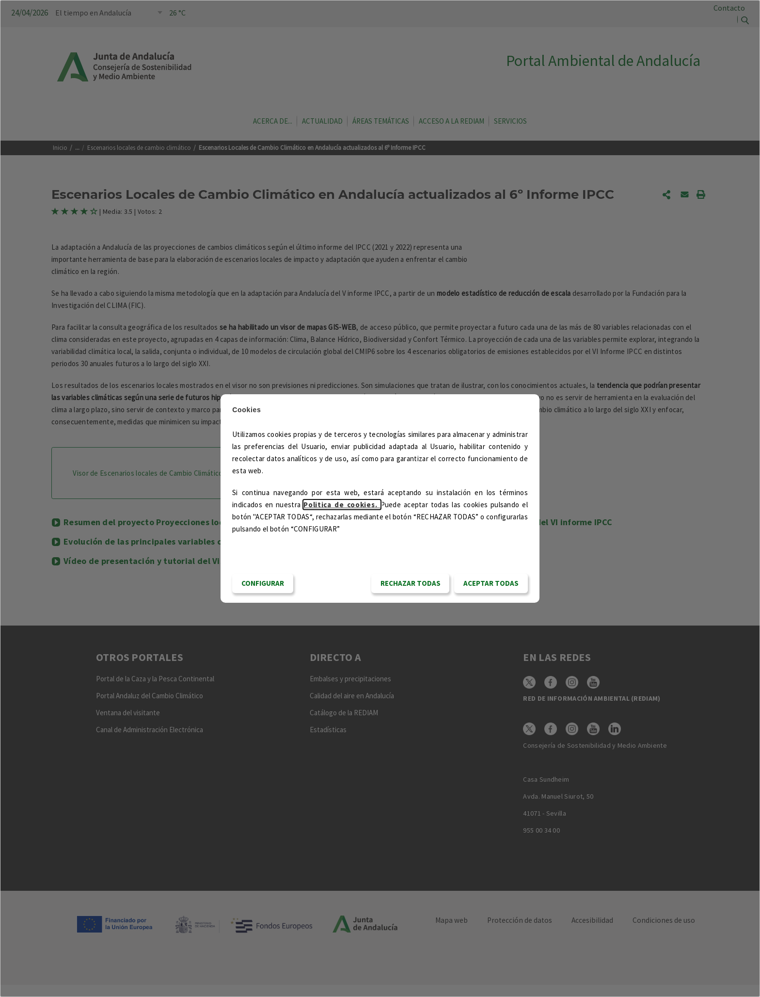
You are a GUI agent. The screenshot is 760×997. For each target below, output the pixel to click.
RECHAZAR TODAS (410, 583)
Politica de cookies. (341, 504)
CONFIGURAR (262, 583)
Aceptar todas (491, 583)
